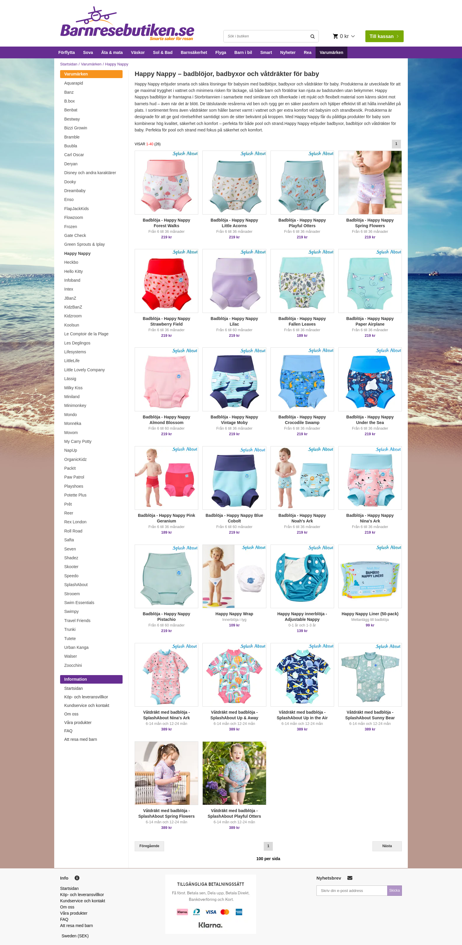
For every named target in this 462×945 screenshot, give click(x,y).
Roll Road (73, 531)
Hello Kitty (73, 271)
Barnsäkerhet (194, 52)
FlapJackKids (76, 208)
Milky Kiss (73, 387)
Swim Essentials (79, 602)
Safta (69, 539)
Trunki (69, 629)
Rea (307, 52)
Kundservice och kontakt (86, 705)
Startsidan (68, 64)
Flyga (220, 52)
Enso (69, 199)
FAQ (68, 730)
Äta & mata (112, 52)
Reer (68, 513)
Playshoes (73, 486)
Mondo (70, 414)
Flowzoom (73, 217)
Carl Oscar (74, 154)
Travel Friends (77, 620)
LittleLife (72, 360)
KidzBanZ (73, 307)
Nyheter (288, 52)
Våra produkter (78, 722)
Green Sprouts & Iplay (84, 244)
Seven (70, 549)
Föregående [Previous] (149, 846)
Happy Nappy (77, 253)
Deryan (70, 163)
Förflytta (66, 52)
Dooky (70, 181)
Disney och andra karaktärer (90, 172)
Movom (71, 432)
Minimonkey (75, 405)
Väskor (138, 52)
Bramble (72, 137)
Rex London (75, 521)
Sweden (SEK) (75, 936)
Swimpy (71, 611)
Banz (69, 92)
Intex (68, 289)
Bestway (72, 119)
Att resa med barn (80, 739)
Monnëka (72, 423)
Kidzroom (73, 316)
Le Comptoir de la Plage (86, 334)
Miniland (72, 396)
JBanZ (70, 298)
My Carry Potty (78, 441)
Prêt (68, 504)
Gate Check (75, 235)
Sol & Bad (162, 52)
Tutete (70, 638)
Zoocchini (73, 665)
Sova (88, 52)
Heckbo (71, 262)
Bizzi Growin (75, 128)
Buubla (70, 146)
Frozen (70, 226)
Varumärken (331, 52)
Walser (70, 656)
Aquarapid (73, 83)
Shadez (71, 557)
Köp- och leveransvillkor (86, 697)
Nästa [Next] (387, 846)
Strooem (72, 593)
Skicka (394, 890)
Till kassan (383, 36)
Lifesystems (75, 351)
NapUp (70, 450)
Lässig (70, 378)
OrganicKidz (75, 459)
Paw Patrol (74, 477)
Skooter (71, 566)
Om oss (71, 714)
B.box (69, 101)
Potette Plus (75, 495)
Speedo (71, 575)
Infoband (72, 280)
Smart (266, 52)
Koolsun (71, 325)
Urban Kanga (76, 647)
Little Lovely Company (84, 369)
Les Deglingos (77, 343)
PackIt (70, 468)
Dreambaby (74, 190)
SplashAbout (76, 584)
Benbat (70, 110)
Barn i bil (243, 52)
